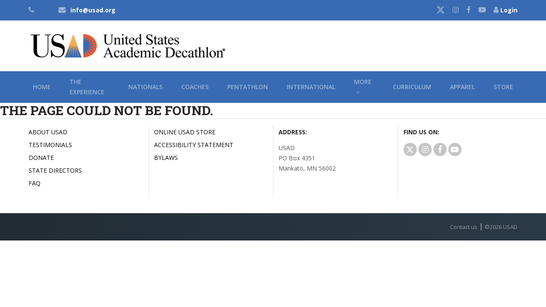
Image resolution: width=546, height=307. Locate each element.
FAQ (35, 184)
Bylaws (166, 158)
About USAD (48, 133)
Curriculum (412, 88)
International (311, 88)
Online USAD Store (184, 133)
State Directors (55, 171)
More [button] (363, 87)
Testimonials (50, 146)
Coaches (195, 88)
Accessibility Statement (193, 146)
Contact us (463, 227)
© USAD (501, 227)
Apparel (462, 88)
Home (42, 88)
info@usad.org (93, 10)
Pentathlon (247, 88)
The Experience (87, 87)
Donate (41, 158)
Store (503, 88)
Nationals (145, 88)
